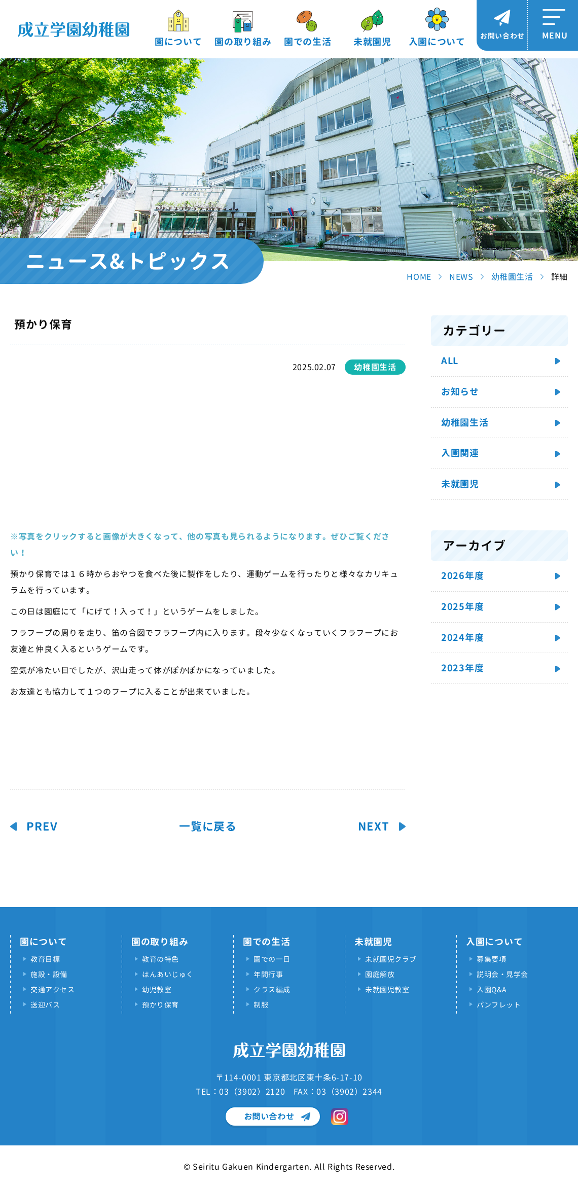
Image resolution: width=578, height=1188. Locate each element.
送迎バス (45, 1005)
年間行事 (268, 974)
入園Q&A (492, 989)
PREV (42, 826)
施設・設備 (48, 974)
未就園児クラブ (391, 959)
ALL (449, 360)
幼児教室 (156, 989)
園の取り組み (242, 41)
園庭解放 (379, 974)
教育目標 (45, 959)
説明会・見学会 (502, 974)
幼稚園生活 (512, 276)
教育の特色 (160, 959)
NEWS (461, 276)
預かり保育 (160, 1005)
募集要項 (491, 959)
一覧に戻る (208, 826)
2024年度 (462, 637)
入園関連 (460, 453)
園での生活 (308, 41)
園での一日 (272, 959)
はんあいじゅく (168, 974)
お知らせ (460, 391)
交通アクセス (52, 989)
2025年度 (462, 606)
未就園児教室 (387, 989)
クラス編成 (272, 989)
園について (178, 41)
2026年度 (462, 575)
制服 (261, 1005)
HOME (419, 276)
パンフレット (499, 1005)
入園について (437, 41)
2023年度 (462, 668)
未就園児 (372, 41)
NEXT (373, 826)
